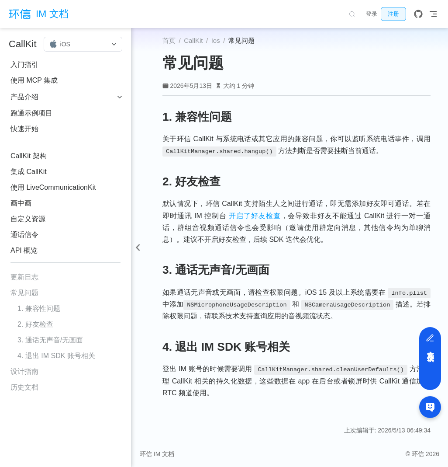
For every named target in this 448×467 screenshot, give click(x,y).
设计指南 (24, 371)
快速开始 (24, 128)
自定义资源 (27, 219)
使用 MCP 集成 (34, 80)
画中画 (20, 203)
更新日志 (24, 277)
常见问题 (24, 292)
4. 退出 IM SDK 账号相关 (56, 355)
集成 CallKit (28, 171)
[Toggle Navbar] (433, 14)
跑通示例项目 (31, 113)
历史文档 (24, 387)
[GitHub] (418, 14)
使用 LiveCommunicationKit (53, 187)
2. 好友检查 (35, 324)
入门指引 (24, 64)
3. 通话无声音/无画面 (50, 340)
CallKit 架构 (28, 156)
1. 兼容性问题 (38, 308)
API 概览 (24, 250)
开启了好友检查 (254, 216)
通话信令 (24, 234)
